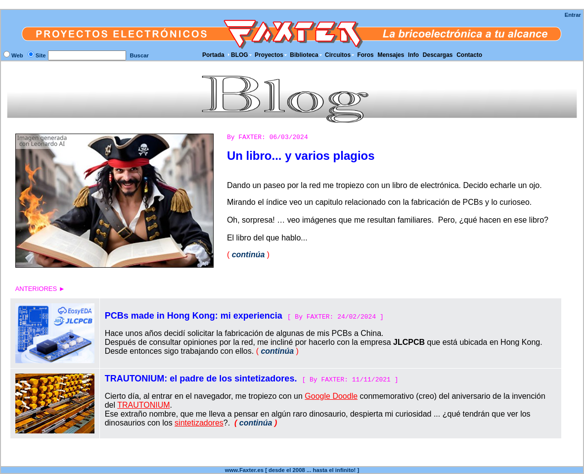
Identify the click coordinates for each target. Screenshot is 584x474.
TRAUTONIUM (143, 405)
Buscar (139, 55)
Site (41, 55)
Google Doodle (331, 396)
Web (17, 55)
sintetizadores (199, 423)
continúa (248, 254)
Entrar (573, 15)
